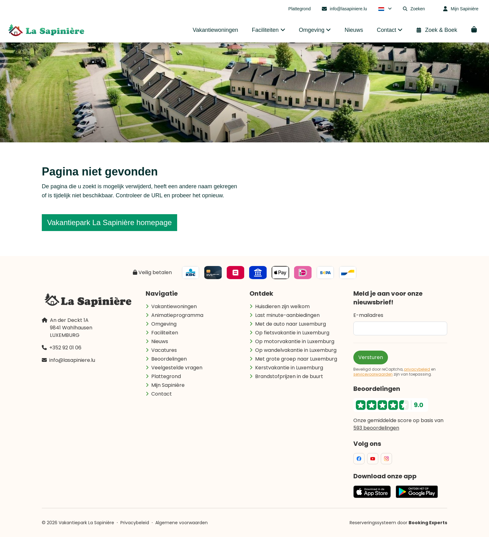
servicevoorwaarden (373, 374)
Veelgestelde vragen (176, 367)
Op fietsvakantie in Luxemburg (292, 332)
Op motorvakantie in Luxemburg (294, 341)
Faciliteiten (164, 332)
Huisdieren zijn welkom (282, 306)
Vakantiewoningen (174, 306)
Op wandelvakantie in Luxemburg (295, 350)
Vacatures (164, 350)
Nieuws (159, 341)
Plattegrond (166, 376)
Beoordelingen (169, 358)
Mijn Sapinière (168, 385)
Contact (161, 393)
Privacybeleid (134, 523)
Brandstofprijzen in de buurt (289, 376)
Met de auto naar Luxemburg (290, 324)
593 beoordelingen (376, 427)
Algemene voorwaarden (181, 523)
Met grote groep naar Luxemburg (296, 358)
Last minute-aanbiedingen (287, 315)
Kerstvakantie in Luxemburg (289, 367)
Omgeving (164, 324)
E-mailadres (368, 315)
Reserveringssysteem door (398, 523)
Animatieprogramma (177, 315)
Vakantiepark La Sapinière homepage (109, 222)
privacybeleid (417, 369)
